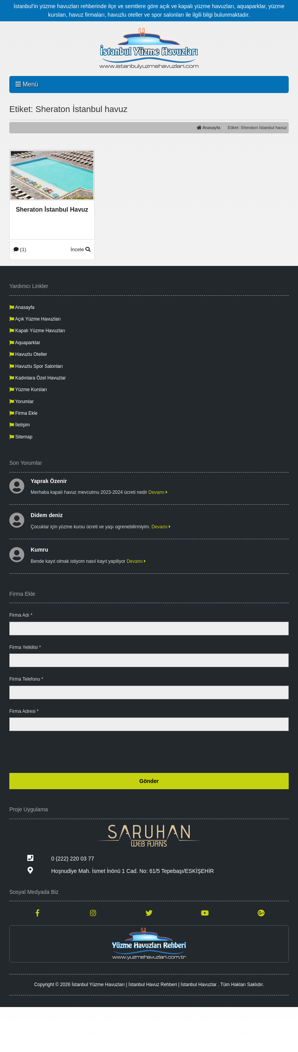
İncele (80, 249)
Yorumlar (21, 401)
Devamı (158, 492)
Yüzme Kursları (28, 389)
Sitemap (20, 437)
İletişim (19, 425)
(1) (20, 249)
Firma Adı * (20, 615)
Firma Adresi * (23, 711)
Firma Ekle (23, 413)
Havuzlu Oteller (28, 354)
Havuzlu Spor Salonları (36, 366)
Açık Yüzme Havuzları (35, 319)
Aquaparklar (24, 342)
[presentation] (230, 752)
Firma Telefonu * (26, 679)
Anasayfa (208, 127)
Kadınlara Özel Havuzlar (37, 378)
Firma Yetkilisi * (25, 647)
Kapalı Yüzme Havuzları (37, 330)
